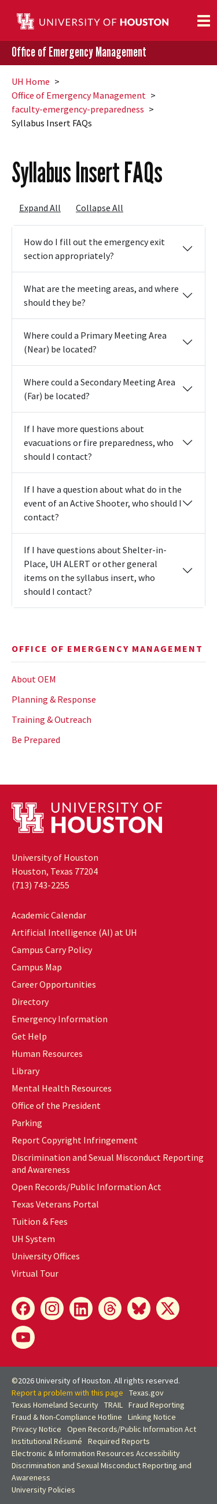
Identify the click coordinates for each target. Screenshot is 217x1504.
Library (25, 1071)
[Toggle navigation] (203, 20)
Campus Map (37, 967)
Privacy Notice (36, 1429)
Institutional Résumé (47, 1441)
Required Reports (119, 1441)
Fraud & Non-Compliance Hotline (67, 1417)
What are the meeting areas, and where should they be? (101, 295)
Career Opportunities (54, 984)
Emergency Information (60, 1019)
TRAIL (113, 1405)
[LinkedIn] (81, 1308)
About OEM (34, 679)
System (33, 1238)
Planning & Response (54, 699)
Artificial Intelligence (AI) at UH (74, 932)
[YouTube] (23, 1337)
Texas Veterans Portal (55, 1204)
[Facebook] (23, 1308)
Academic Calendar (49, 915)
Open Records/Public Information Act (86, 1186)
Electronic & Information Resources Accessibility (96, 1453)
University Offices (46, 1256)
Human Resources (47, 1053)
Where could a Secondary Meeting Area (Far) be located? (99, 389)
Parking (27, 1122)
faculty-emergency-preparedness (78, 109)
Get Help (29, 1036)
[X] (167, 1308)
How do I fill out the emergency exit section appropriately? (94, 248)
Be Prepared (36, 739)
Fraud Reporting (156, 1405)
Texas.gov (146, 1392)
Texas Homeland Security (55, 1405)
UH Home (31, 81)
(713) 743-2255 (40, 885)
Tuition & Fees (40, 1221)
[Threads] (110, 1308)
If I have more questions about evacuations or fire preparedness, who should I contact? (99, 442)
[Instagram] (52, 1308)
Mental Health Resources (62, 1088)
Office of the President (56, 1105)
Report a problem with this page (67, 1392)
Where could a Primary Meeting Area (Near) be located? (95, 342)
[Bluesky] (138, 1308)
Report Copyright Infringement (75, 1140)
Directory (30, 1001)
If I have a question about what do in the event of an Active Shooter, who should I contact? (103, 503)
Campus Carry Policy (52, 949)
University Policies (43, 1489)
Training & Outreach (51, 719)
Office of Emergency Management (79, 52)
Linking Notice (152, 1417)
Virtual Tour (35, 1273)
